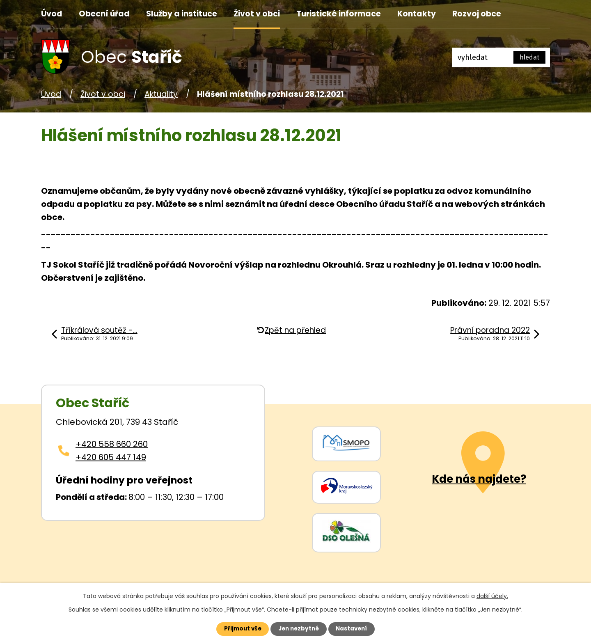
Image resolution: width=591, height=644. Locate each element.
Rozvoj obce (476, 13)
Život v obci (257, 13)
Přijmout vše (238, 628)
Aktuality (161, 94)
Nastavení (355, 628)
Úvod (51, 13)
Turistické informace (338, 13)
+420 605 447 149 (111, 457)
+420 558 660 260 (112, 444)
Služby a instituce (181, 13)
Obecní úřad (104, 13)
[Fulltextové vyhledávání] (501, 57)
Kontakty (416, 13)
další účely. (492, 595)
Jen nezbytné (298, 628)
